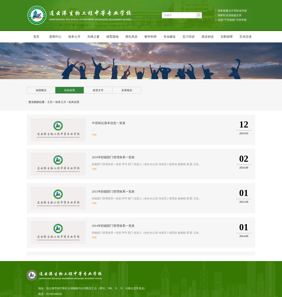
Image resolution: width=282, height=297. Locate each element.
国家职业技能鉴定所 (228, 15)
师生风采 (131, 36)
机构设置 (69, 90)
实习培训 (188, 36)
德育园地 (112, 36)
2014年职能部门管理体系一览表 (113, 225)
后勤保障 (227, 36)
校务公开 (74, 36)
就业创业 (208, 36)
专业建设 (169, 36)
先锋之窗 (93, 36)
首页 (36, 36)
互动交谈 (245, 36)
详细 (94, 134)
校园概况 (41, 90)
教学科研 (150, 36)
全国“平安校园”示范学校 (231, 19)
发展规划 (126, 90)
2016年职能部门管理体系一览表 (113, 157)
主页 (50, 102)
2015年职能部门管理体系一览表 (113, 191)
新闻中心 (55, 36)
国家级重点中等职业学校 (231, 10)
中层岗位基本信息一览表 (108, 123)
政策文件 (98, 90)
